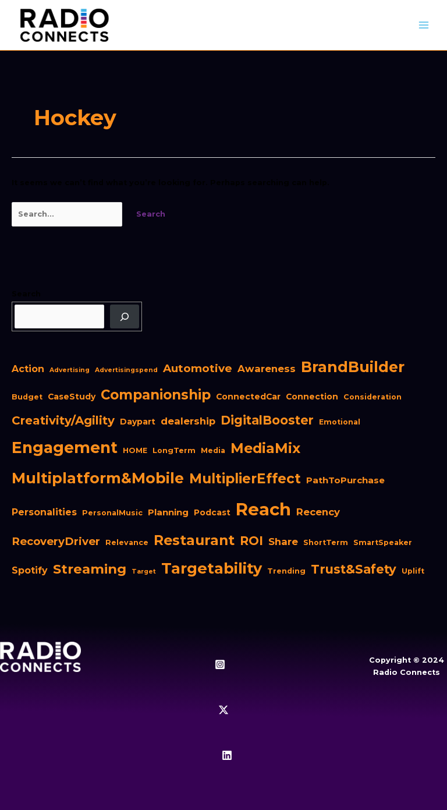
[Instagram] (220, 664)
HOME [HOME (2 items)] (135, 450)
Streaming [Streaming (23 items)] (89, 569)
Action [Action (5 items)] (28, 368)
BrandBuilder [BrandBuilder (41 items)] (353, 367)
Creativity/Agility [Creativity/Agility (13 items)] (63, 420)
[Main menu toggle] (424, 25)
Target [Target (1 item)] (144, 571)
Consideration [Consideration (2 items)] (372, 396)
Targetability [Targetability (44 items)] (211, 568)
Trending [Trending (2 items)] (286, 571)
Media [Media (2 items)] (213, 450)
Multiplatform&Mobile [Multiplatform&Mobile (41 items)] (98, 478)
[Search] (124, 317)
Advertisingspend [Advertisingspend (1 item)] (126, 370)
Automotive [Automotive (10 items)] (197, 368)
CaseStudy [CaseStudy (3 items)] (71, 396)
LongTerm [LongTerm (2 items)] (174, 450)
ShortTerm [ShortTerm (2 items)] (325, 542)
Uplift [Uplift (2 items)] (413, 571)
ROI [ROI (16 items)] (251, 540)
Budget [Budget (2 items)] (27, 396)
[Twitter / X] (223, 710)
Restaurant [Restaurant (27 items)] (194, 540)
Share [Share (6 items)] (283, 541)
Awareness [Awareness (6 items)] (266, 368)
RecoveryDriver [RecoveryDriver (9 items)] (56, 541)
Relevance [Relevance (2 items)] (126, 542)
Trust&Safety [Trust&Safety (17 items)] (353, 568)
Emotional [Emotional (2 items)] (339, 422)
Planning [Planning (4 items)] (168, 512)
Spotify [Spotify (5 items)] (30, 570)
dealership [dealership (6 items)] (188, 421)
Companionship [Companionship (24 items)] (156, 395)
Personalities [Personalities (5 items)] (44, 512)
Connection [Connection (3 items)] (312, 396)
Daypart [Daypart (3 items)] (137, 421)
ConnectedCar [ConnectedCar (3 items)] (248, 396)
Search (26, 293)
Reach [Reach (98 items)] (263, 509)
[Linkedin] (227, 755)
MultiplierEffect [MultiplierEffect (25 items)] (245, 479)
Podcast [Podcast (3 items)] (212, 512)
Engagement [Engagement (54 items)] (65, 447)
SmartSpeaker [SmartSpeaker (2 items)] (382, 542)
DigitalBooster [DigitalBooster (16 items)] (267, 420)
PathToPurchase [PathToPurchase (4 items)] (345, 480)
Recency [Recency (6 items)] (318, 512)
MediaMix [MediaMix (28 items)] (265, 448)
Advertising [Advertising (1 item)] (69, 370)
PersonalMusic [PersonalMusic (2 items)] (112, 512)
